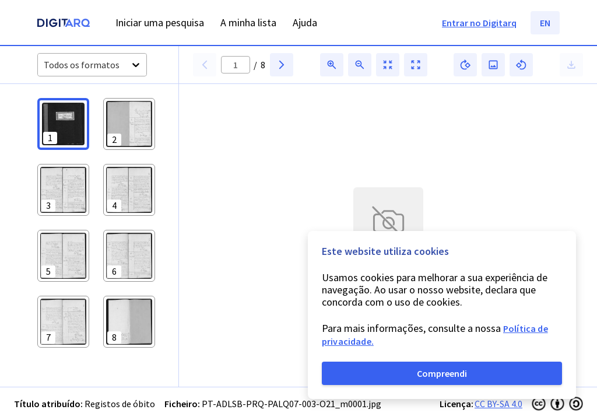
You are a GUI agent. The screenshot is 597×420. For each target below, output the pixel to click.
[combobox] (44, 65)
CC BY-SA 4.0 (498, 404)
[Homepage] (63, 24)
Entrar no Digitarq (479, 23)
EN (545, 23)
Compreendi (442, 373)
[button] (63, 124)
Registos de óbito (120, 404)
